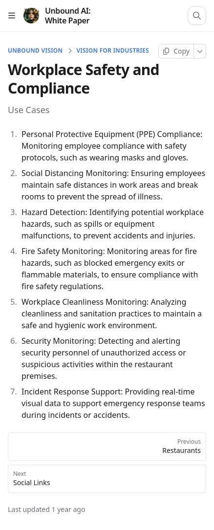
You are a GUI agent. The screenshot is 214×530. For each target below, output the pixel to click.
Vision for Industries (112, 51)
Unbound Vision (35, 51)
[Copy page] (176, 51)
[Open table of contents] (12, 15)
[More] (200, 51)
